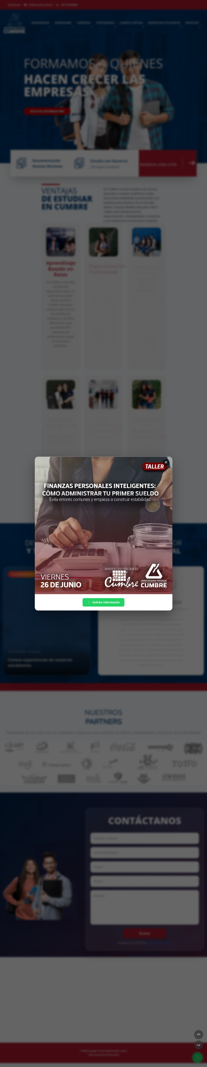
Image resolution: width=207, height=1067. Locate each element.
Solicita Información (103, 602)
